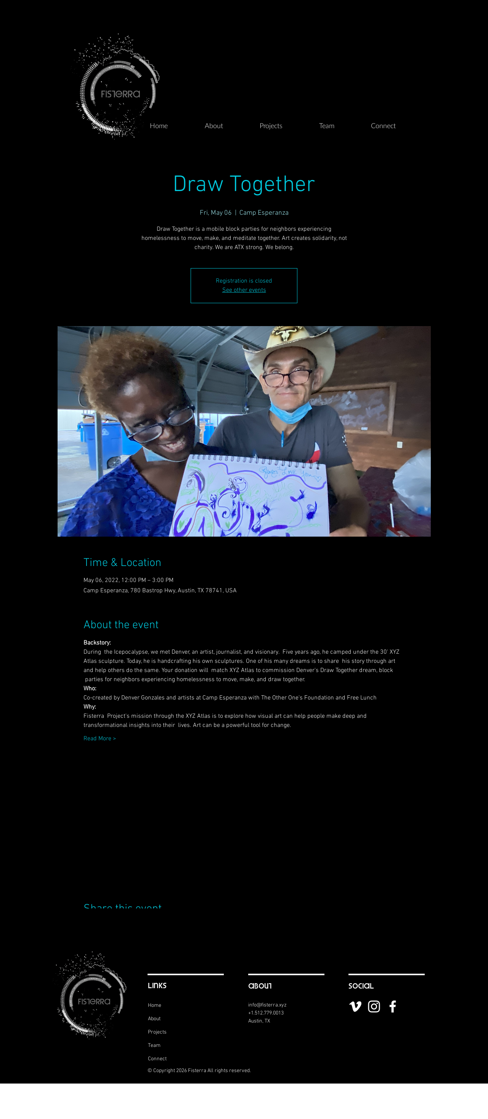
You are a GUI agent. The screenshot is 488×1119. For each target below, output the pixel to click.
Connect (157, 1059)
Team (154, 1045)
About (154, 1019)
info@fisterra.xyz (267, 1005)
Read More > (99, 739)
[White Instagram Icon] (374, 1006)
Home (154, 1005)
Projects (157, 1032)
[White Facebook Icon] (393, 1006)
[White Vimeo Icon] (355, 1006)
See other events (244, 290)
